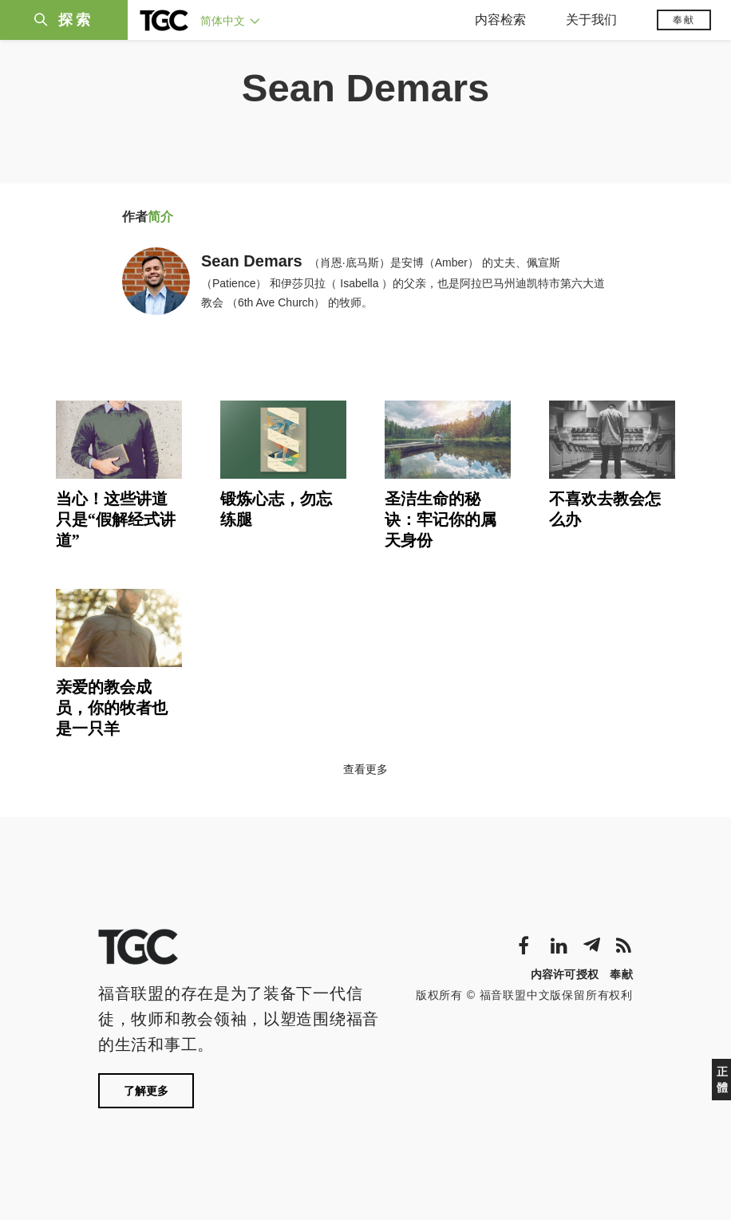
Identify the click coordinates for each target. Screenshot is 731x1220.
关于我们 (591, 19)
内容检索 (500, 19)
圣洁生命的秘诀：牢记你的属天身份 (440, 519)
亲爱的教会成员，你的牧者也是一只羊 (112, 707)
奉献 (684, 20)
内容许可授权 (565, 974)
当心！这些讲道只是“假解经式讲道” (116, 519)
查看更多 (365, 769)
